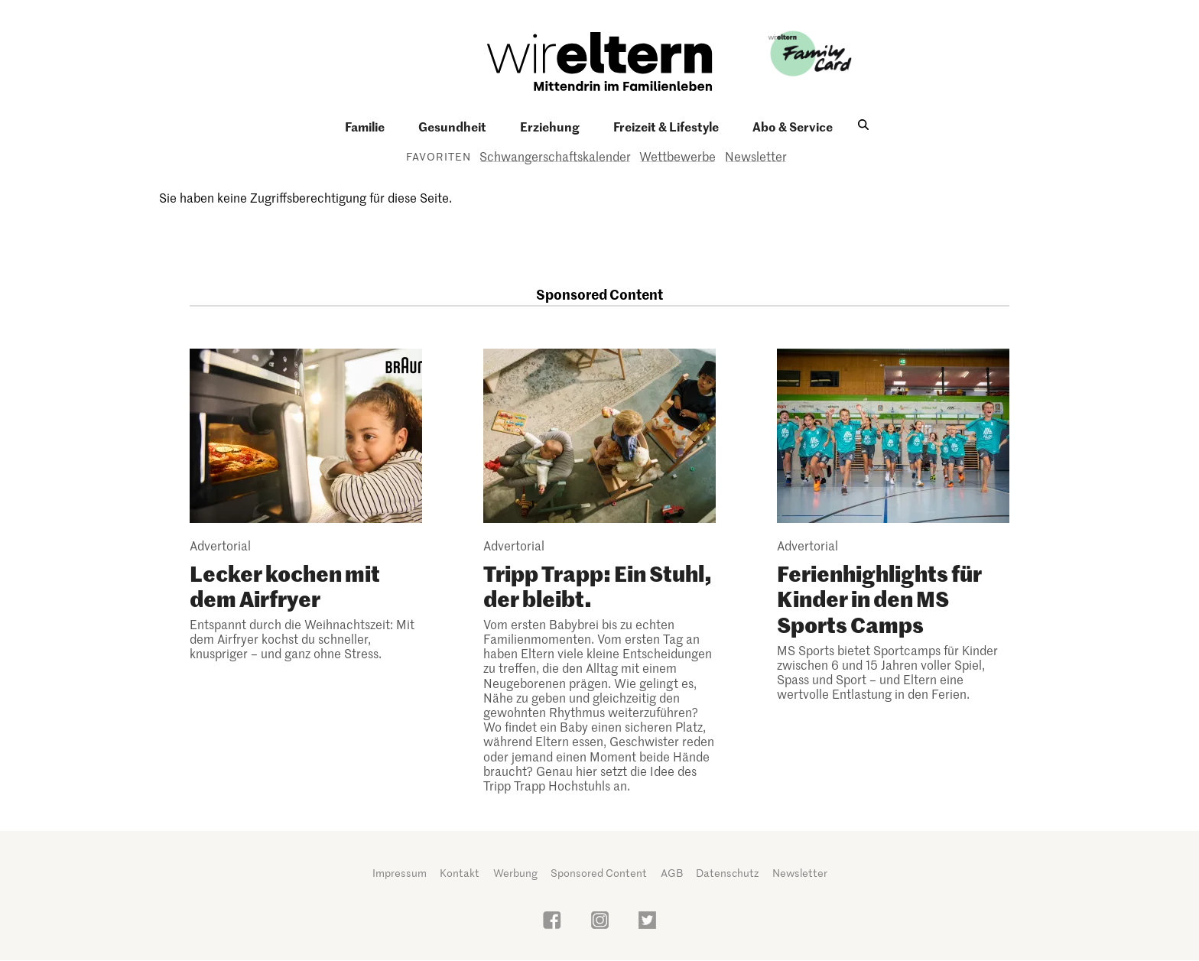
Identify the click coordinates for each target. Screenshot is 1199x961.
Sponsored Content (599, 872)
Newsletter (756, 156)
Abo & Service (792, 126)
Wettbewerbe (677, 156)
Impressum (399, 872)
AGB (672, 872)
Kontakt (459, 872)
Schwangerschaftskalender (555, 156)
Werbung (515, 872)
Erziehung (550, 126)
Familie (365, 126)
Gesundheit (452, 126)
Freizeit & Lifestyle (666, 126)
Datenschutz (727, 872)
